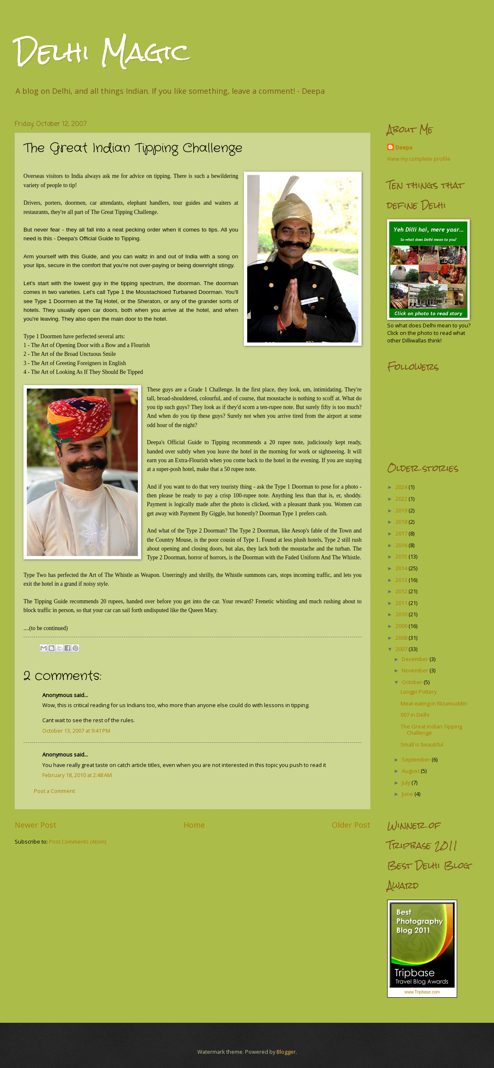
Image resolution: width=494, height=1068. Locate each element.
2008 (402, 637)
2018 (402, 521)
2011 (402, 603)
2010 (402, 614)
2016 (402, 545)
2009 (402, 626)
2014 (402, 568)
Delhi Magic (102, 51)
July (406, 782)
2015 (402, 556)
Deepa (404, 147)
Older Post (351, 825)
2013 (402, 580)
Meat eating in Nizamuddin (434, 703)
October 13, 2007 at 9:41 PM (76, 730)
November (415, 670)
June (408, 794)
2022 (402, 498)
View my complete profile (418, 158)
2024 (402, 487)
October (413, 682)
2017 (402, 533)
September (417, 759)
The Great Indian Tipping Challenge (431, 729)
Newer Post (36, 825)
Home (194, 825)
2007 (402, 649)
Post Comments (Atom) (77, 841)
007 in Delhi (415, 714)
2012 (402, 591)
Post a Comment (54, 791)
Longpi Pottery (419, 691)
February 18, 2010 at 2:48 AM (77, 775)
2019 (402, 510)
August (411, 771)
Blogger (286, 1051)
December (415, 659)
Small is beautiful (422, 744)
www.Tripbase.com (422, 992)
